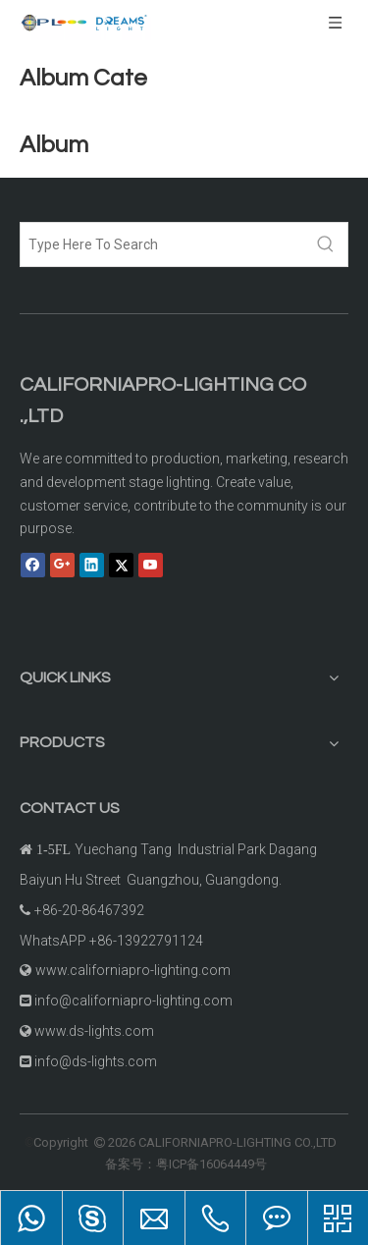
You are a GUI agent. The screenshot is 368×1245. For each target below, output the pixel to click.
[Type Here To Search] (162, 244)
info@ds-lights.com (95, 1061)
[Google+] (62, 564)
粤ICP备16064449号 (211, 1164)
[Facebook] (33, 564)
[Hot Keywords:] (325, 244)
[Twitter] (121, 564)
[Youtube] (150, 564)
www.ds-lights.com (94, 1031)
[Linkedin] (91, 564)
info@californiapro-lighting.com (133, 1000)
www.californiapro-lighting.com (133, 970)
